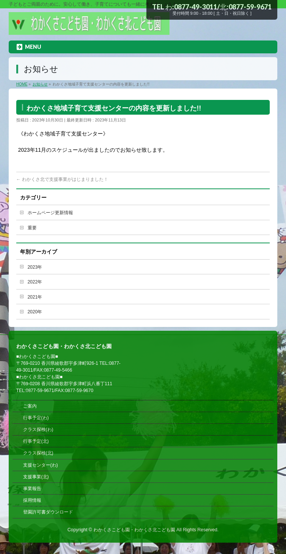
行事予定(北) (36, 441)
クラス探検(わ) (38, 429)
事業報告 (32, 488)
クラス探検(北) (38, 453)
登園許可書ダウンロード (48, 512)
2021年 (35, 297)
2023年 (35, 267)
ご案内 (30, 406)
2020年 (35, 311)
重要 (32, 227)
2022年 (35, 282)
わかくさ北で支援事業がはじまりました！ (62, 179)
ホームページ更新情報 (50, 212)
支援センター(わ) (40, 465)
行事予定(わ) (36, 417)
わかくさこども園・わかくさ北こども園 (134, 529)
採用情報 (32, 500)
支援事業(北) (36, 476)
